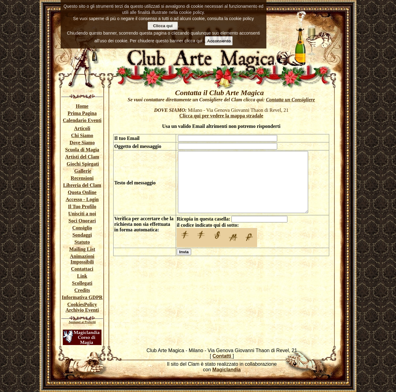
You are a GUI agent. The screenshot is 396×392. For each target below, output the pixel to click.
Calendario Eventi (82, 120)
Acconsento (219, 41)
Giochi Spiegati (83, 163)
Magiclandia (226, 369)
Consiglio (82, 227)
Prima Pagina (82, 113)
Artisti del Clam (82, 156)
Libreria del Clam (82, 185)
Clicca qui (163, 25)
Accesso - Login (82, 199)
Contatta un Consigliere (290, 99)
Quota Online (82, 192)
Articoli (82, 128)
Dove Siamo (82, 142)
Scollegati (82, 283)
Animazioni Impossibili (82, 259)
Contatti (223, 356)
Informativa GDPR (82, 297)
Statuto (82, 242)
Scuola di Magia (82, 149)
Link (82, 276)
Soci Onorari (82, 220)
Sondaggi (82, 235)
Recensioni (82, 178)
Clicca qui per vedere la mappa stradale (221, 115)
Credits (82, 290)
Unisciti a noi (82, 213)
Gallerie (82, 171)
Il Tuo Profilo (82, 206)
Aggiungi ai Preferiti (82, 322)
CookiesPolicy (82, 304)
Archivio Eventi (82, 310)
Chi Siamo (82, 135)
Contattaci (82, 269)
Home (82, 106)
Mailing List (82, 249)
